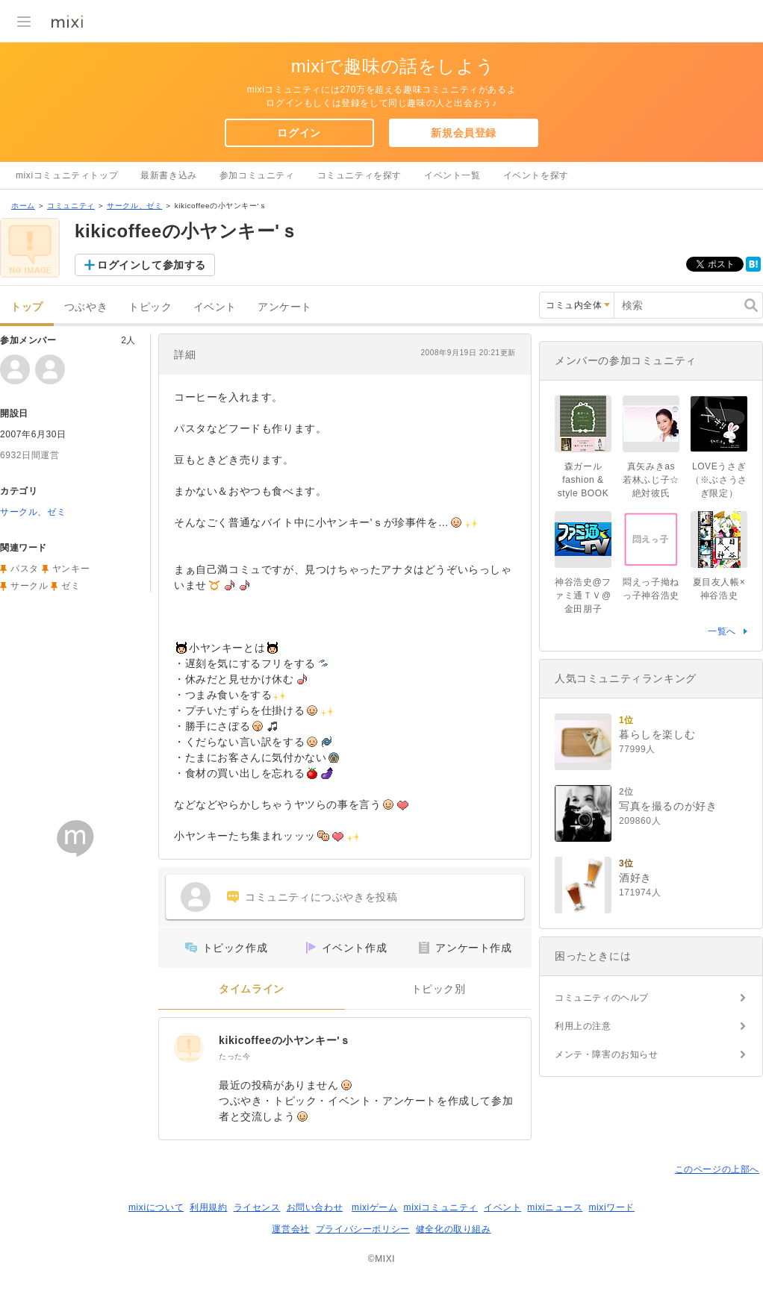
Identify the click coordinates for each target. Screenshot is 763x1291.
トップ (26, 307)
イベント (215, 307)
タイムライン (251, 989)
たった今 (234, 1056)
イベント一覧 (452, 175)
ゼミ (70, 586)
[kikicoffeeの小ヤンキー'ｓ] (189, 1048)
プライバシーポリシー (363, 1229)
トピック (150, 307)
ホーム (23, 205)
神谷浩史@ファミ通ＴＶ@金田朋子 (583, 595)
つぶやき (86, 307)
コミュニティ (71, 205)
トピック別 (438, 989)
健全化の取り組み (453, 1229)
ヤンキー (71, 568)
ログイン (298, 133)
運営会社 (290, 1229)
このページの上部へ (717, 1169)
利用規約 (208, 1207)
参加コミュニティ (257, 175)
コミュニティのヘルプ (602, 998)
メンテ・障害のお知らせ (606, 1054)
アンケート (285, 307)
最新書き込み (168, 175)
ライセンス (257, 1207)
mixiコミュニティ (441, 1207)
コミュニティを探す (359, 175)
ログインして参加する (151, 265)
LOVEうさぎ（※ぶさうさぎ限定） (719, 479)
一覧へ (722, 631)
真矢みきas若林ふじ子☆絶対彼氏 (651, 479)
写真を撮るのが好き (668, 806)
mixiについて (156, 1207)
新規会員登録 (463, 133)
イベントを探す (536, 175)
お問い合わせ (315, 1207)
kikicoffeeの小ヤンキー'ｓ (285, 1040)
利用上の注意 (583, 1026)
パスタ (24, 568)
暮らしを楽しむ (657, 734)
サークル (29, 586)
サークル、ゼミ (134, 205)
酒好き (635, 878)
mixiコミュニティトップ (67, 175)
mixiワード (611, 1207)
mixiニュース (554, 1207)
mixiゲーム (375, 1207)
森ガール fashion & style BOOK (584, 479)
